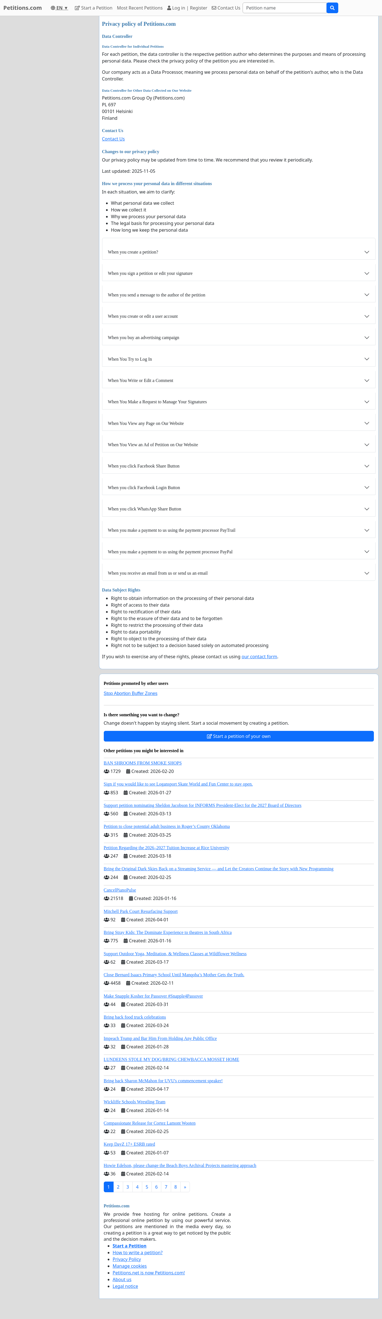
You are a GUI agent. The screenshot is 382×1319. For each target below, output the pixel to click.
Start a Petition (93, 8)
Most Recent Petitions (140, 8)
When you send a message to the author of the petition (156, 295)
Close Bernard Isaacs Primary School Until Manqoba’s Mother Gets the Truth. (174, 974)
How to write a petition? (138, 1252)
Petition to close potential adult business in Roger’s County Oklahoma (167, 826)
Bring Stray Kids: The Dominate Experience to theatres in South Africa (168, 932)
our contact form (259, 656)
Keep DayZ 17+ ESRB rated (129, 1144)
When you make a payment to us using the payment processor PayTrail (172, 530)
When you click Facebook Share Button (144, 466)
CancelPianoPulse (120, 890)
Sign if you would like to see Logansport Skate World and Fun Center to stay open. (178, 784)
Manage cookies (130, 1266)
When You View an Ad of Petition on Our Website (153, 444)
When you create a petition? (133, 252)
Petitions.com (22, 7)
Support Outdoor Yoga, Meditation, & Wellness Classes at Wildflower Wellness (175, 953)
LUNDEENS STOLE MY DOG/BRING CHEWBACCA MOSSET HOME (171, 1059)
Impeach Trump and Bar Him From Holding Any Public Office (160, 1038)
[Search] (285, 8)
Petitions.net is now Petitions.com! (149, 1273)
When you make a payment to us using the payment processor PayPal (170, 551)
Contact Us (226, 8)
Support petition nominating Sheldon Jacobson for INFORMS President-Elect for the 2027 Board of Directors (203, 805)
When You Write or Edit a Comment (140, 380)
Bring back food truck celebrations (135, 1017)
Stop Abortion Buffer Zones (131, 693)
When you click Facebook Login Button (144, 487)
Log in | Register (187, 8)
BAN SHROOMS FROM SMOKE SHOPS (143, 763)
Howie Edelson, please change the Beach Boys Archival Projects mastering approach (180, 1165)
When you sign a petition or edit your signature (150, 273)
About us (122, 1279)
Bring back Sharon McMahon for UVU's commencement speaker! (163, 1080)
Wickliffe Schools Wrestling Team (134, 1101)
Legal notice (125, 1286)
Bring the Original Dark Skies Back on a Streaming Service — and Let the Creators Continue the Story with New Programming (218, 868)
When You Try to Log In (130, 359)
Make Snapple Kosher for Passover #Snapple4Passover (153, 996)
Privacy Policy (127, 1259)
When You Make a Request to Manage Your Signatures (157, 401)
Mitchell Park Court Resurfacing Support (141, 911)
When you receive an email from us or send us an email (158, 573)
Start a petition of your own (239, 736)
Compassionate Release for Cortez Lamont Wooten (150, 1123)
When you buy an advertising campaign (144, 337)
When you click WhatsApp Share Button (144, 509)
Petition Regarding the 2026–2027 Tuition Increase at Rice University (166, 847)
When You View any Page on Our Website (146, 423)
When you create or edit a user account (143, 316)
